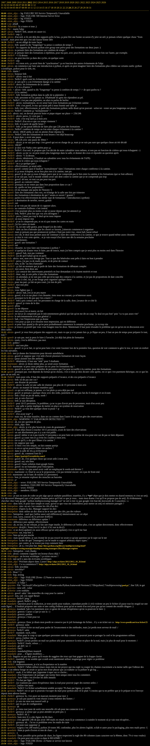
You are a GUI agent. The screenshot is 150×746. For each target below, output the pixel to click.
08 (23, 7)
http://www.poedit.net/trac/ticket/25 (132, 622)
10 (29, 7)
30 (87, 7)
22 (64, 7)
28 (81, 7)
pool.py (125, 585)
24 (69, 7)
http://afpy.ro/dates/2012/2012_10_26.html (67, 561)
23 (66, 7)
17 (49, 7)
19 (55, 7)
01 (2, 7)
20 (58, 7)
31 (90, 7)
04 (11, 7)
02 (5, 7)
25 (72, 7)
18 (52, 7)
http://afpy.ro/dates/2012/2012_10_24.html (58, 564)
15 (43, 7)
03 (8, 7)
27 (78, 7)
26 (75, 7)
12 (34, 7)
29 (84, 7)
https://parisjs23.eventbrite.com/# (30, 456)
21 (61, 7)
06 (17, 7)
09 (26, 7)
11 (31, 7)
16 (46, 7)
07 (20, 7)
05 (14, 7)
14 (40, 7)
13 (37, 7)
